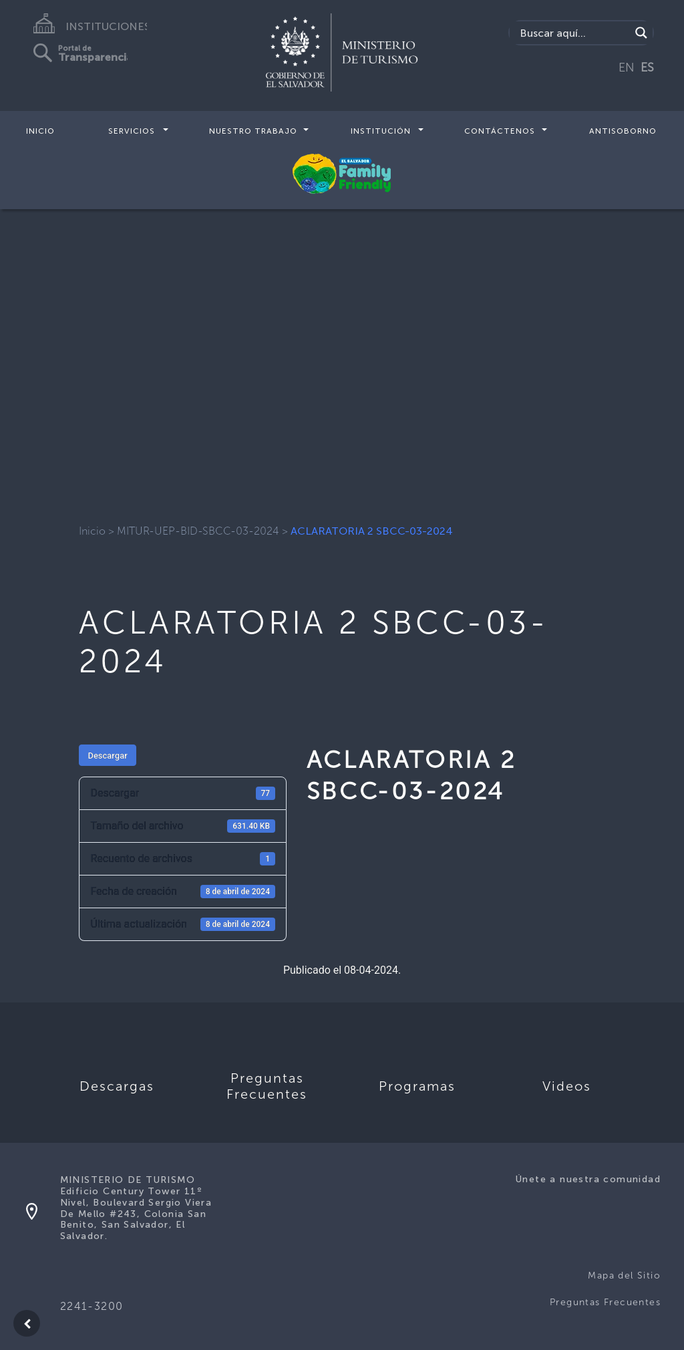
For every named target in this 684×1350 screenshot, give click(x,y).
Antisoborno (623, 131)
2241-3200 (92, 1306)
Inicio (40, 131)
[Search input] (573, 32)
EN (627, 67)
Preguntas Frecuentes (605, 1302)
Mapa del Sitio (624, 1275)
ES (647, 67)
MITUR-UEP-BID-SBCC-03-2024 (198, 531)
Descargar (107, 756)
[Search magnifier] (641, 32)
